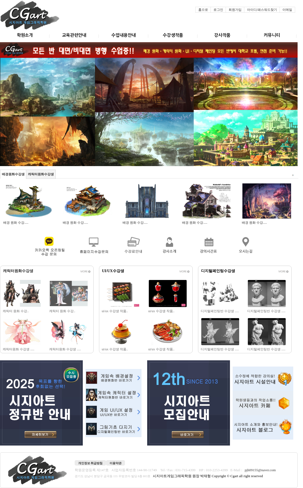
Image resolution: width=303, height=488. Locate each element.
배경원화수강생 (13, 174)
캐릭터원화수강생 (41, 174)
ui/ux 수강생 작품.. (115, 311)
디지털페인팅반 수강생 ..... (220, 311)
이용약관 (115, 463)
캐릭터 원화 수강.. (16, 311)
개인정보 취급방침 (90, 463)
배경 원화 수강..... (16, 223)
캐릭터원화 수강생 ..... (19, 349)
